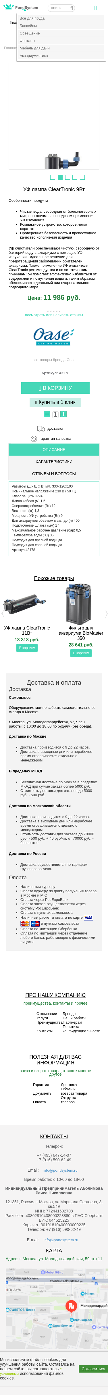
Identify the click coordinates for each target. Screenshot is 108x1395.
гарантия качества (55, 438)
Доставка (69, 1085)
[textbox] (61, 8)
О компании (46, 1014)
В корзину (55, 388)
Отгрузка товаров (68, 1099)
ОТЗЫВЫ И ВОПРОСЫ (54, 473)
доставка (55, 428)
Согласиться (93, 1369)
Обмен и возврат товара (74, 1091)
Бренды (69, 1014)
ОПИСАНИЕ (54, 449)
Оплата (39, 1102)
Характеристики (54, 461)
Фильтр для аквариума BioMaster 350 (81, 633)
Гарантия (41, 1085)
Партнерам (72, 1022)
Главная (11, 48)
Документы (42, 1093)
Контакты (44, 1031)
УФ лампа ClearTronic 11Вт (27, 630)
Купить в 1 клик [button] (55, 402)
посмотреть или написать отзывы (54, 315)
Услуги (42, 1018)
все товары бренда (54, 342)
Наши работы (74, 1018)
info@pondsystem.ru (60, 1170)
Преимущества (49, 1022)
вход (16, 22)
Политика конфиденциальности (81, 1028)
